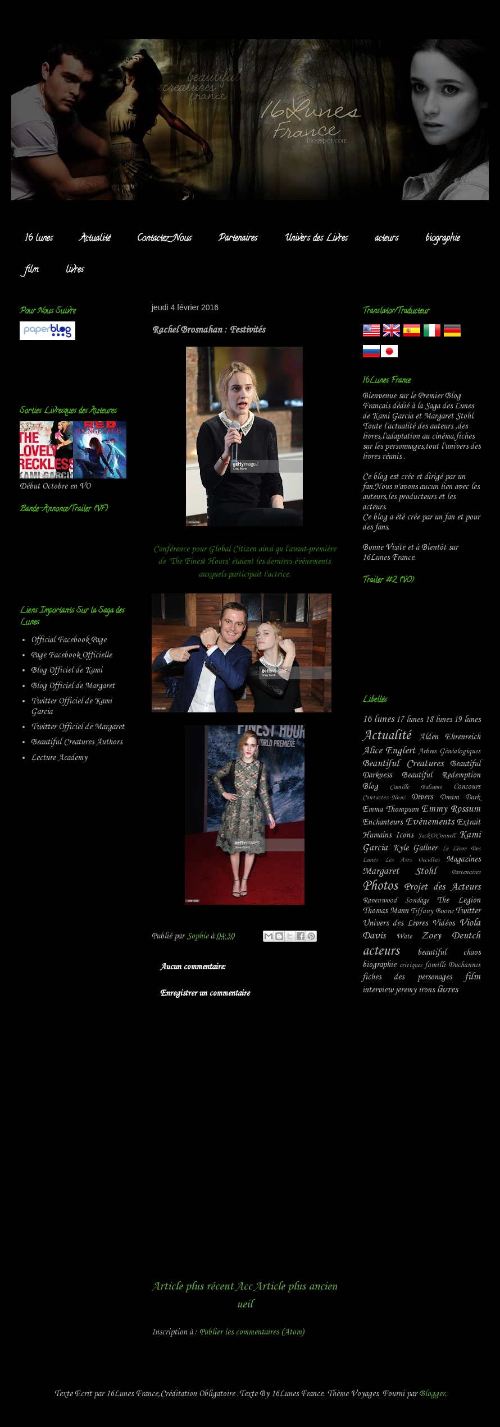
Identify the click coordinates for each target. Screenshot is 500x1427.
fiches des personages (407, 977)
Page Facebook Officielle (71, 655)
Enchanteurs (382, 822)
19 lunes (467, 720)
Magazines (463, 859)
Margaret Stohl (399, 871)
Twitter (467, 911)
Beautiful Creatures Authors (76, 742)
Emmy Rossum (450, 809)
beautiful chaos (449, 952)
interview (377, 990)
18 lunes (438, 720)
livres (75, 270)
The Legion (458, 900)
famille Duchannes (452, 965)
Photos (379, 886)
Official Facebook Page (68, 640)
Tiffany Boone (432, 911)
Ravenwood (379, 900)
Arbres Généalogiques (449, 751)
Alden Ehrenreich (450, 737)
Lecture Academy (59, 758)
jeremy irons (415, 990)
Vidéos (443, 923)
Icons (404, 835)
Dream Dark (460, 797)
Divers (422, 797)
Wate (404, 936)
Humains (376, 835)
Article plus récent (193, 1286)
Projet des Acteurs (442, 887)
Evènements (430, 822)
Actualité (95, 239)
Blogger (432, 1394)
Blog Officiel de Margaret (73, 686)
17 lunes (409, 720)
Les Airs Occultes (412, 860)
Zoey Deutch (450, 936)
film (32, 270)
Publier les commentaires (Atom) (251, 1332)
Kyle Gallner (415, 848)
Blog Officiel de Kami (66, 670)
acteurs (386, 239)
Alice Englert (388, 751)
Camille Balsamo (416, 787)
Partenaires (238, 239)
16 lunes (39, 239)
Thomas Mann (385, 911)
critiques (410, 965)
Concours (466, 786)
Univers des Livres (316, 239)
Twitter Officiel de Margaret (77, 727)
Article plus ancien (295, 1286)
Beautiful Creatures (402, 764)
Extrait (468, 822)
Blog (370, 786)
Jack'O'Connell (436, 836)
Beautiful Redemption (441, 775)
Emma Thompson (390, 809)
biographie (442, 239)
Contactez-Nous (164, 239)
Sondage (417, 900)
